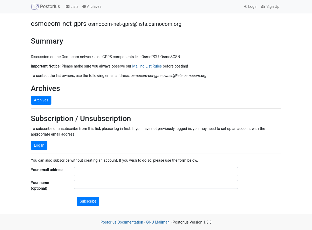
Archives (91, 6)
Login (250, 6)
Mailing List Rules (147, 66)
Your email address (47, 170)
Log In (39, 145)
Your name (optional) (40, 185)
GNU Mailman (157, 222)
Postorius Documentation (121, 222)
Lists (72, 6)
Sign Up (270, 6)
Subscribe (88, 201)
